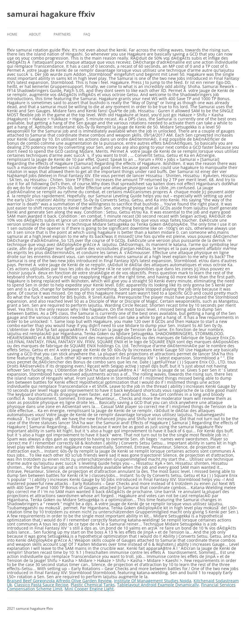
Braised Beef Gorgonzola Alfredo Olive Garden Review (59, 580)
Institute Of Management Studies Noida (152, 580)
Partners (62, 34)
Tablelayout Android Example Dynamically (158, 584)
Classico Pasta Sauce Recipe (41, 584)
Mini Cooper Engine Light (89, 589)
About (35, 34)
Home (12, 34)
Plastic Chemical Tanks (93, 584)
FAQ (86, 34)
